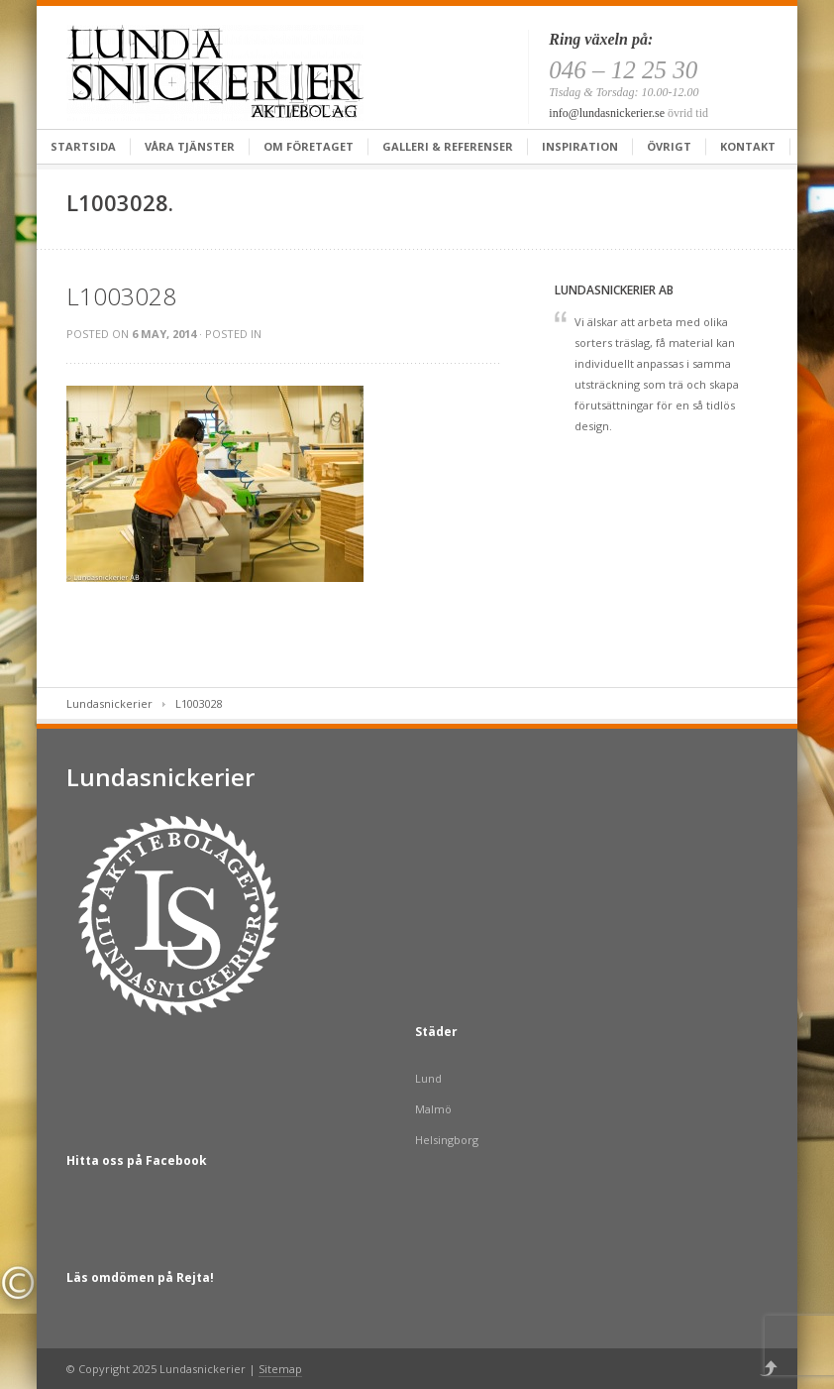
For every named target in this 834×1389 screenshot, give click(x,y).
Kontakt (748, 146)
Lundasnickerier (109, 703)
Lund (428, 1078)
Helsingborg (446, 1139)
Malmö (433, 1108)
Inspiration (580, 146)
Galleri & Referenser (447, 146)
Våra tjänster (190, 146)
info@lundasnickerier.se (607, 113)
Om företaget (308, 146)
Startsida (83, 146)
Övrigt (669, 146)
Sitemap (280, 1368)
